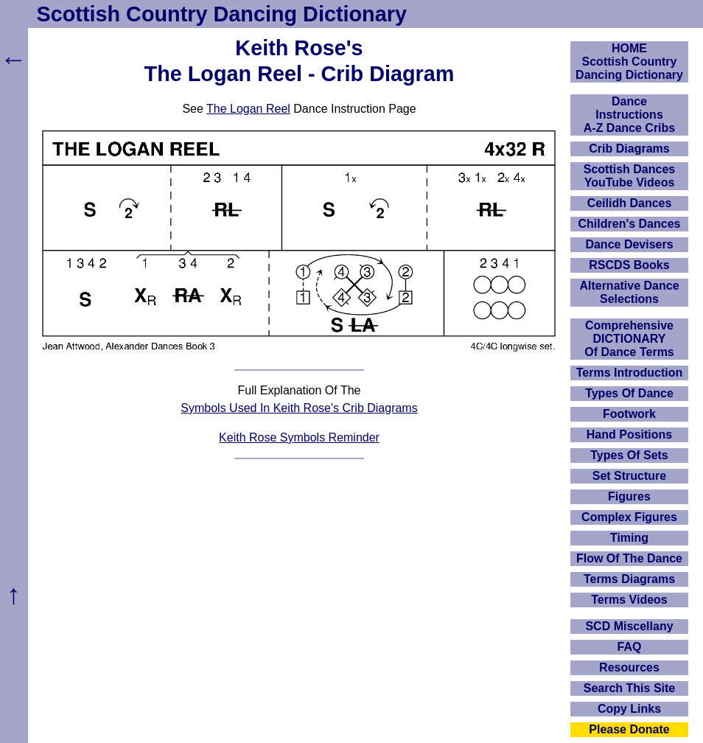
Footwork (629, 414)
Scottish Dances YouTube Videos (629, 176)
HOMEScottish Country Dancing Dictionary (629, 61)
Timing (629, 537)
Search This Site (630, 688)
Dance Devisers (629, 244)
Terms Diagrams (629, 579)
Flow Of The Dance (629, 558)
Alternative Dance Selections (629, 292)
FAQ (630, 647)
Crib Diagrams (629, 148)
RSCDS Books (629, 265)
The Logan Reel (248, 108)
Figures (629, 496)
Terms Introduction (629, 372)
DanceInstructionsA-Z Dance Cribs (629, 114)
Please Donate (629, 729)
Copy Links (629, 708)
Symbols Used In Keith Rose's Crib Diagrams (299, 408)
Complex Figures (629, 517)
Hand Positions (629, 434)
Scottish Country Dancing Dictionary (222, 14)
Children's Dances (629, 223)
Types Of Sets (629, 455)
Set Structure (629, 476)
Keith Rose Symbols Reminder (299, 437)
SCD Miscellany (629, 626)
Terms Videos (629, 599)
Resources (629, 667)
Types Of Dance (629, 393)
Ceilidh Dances (629, 203)
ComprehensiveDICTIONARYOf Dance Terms (629, 338)
